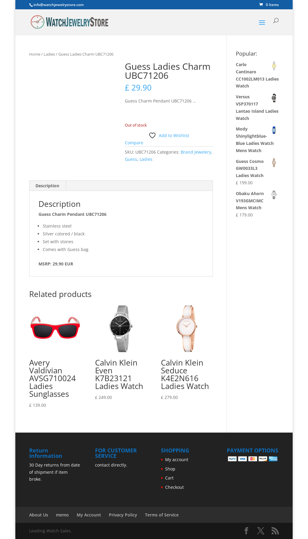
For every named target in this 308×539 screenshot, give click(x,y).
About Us (38, 515)
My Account (89, 515)
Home (34, 54)
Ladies (49, 54)
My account (176, 459)
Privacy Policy (123, 515)
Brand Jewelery (196, 152)
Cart (169, 478)
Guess (131, 159)
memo (62, 515)
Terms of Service (162, 515)
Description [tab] (47, 185)
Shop (170, 469)
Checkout (174, 487)
